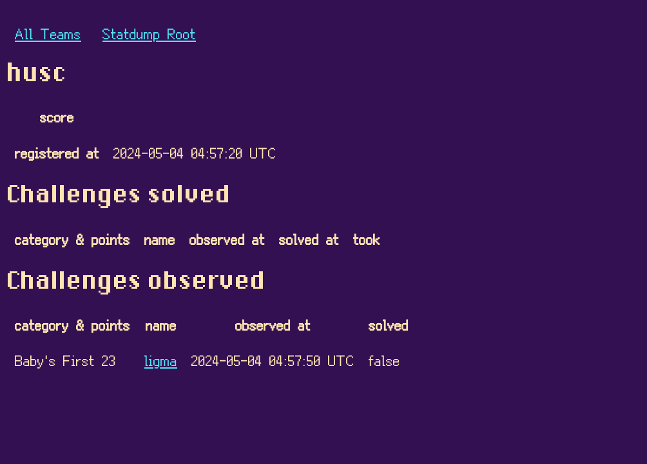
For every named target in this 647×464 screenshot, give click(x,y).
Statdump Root (149, 33)
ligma (160, 360)
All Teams (48, 33)
